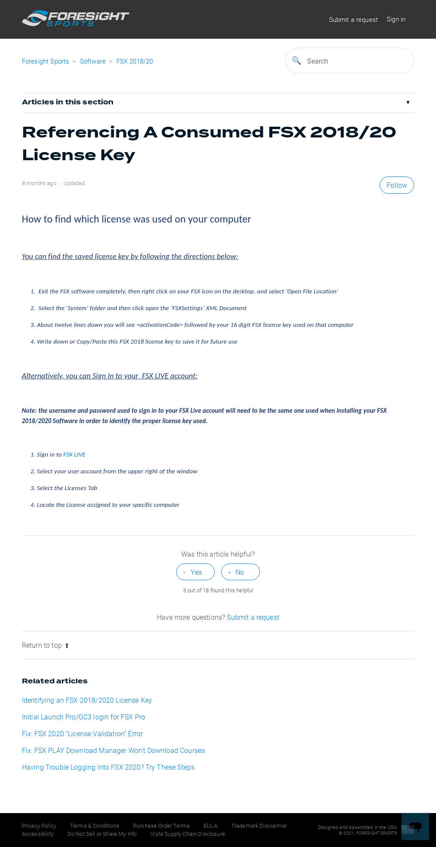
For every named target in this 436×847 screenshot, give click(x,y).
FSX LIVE (74, 454)
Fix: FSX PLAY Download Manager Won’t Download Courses (113, 750)
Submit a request (353, 19)
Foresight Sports (46, 61)
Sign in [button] (396, 19)
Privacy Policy (39, 825)
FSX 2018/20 (134, 61)
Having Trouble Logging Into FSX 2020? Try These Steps (108, 766)
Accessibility (38, 834)
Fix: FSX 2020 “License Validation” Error (82, 733)
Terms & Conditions (94, 825)
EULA (210, 825)
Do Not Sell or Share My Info (102, 834)
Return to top (46, 644)
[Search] (349, 60)
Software (93, 61)
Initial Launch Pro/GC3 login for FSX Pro (83, 716)
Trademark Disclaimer (259, 825)
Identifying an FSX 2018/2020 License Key (87, 699)
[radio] (195, 572)
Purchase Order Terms (161, 825)
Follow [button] (397, 184)
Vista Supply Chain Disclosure (187, 834)
